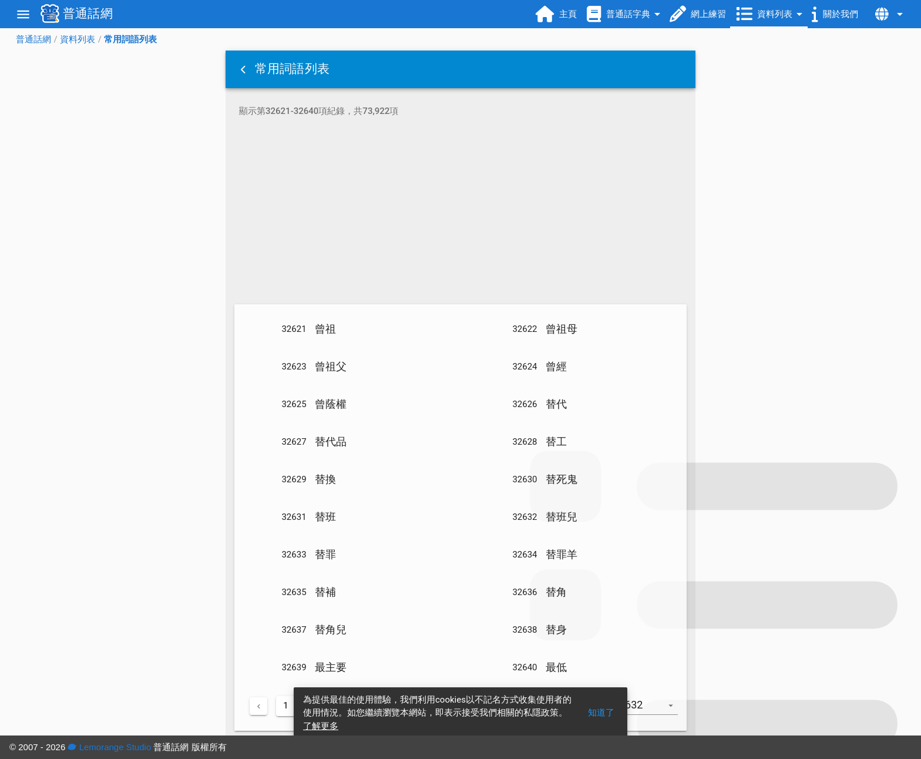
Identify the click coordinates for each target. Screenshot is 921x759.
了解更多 (320, 726)
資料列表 (77, 39)
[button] (244, 69)
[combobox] (653, 711)
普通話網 (33, 39)
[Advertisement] (460, 212)
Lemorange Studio (109, 747)
